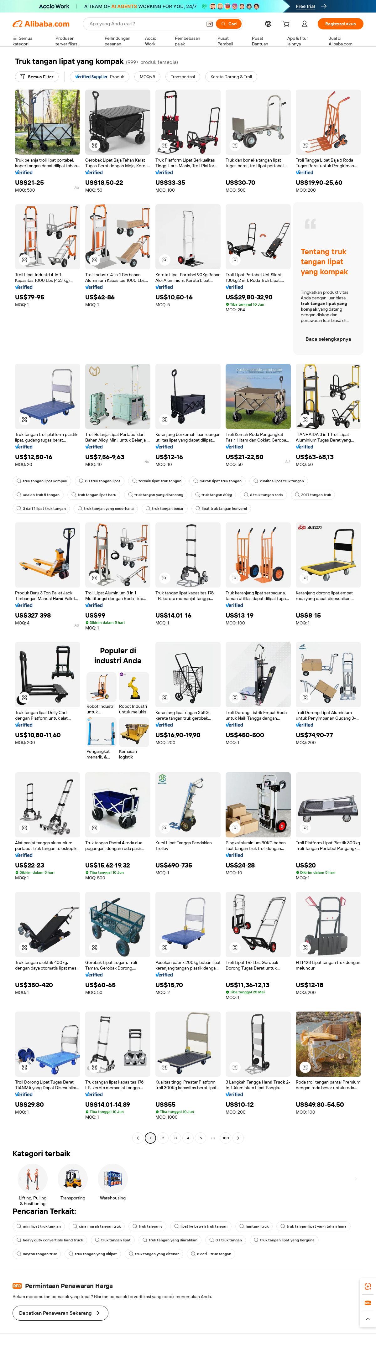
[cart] (287, 24)
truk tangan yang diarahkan (170, 1240)
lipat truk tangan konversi (221, 508)
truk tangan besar (165, 508)
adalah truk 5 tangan (38, 494)
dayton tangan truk (37, 1253)
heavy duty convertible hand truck (50, 1240)
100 (225, 1138)
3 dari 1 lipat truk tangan (41, 508)
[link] (368, 1286)
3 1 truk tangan (225, 1240)
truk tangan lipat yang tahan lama (313, 1226)
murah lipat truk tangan (217, 481)
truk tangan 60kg (213, 494)
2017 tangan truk (313, 494)
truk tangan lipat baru (93, 494)
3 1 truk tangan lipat (99, 481)
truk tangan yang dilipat (93, 1253)
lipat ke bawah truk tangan (200, 1226)
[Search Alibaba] (145, 23)
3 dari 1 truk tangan (211, 1253)
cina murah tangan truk (97, 1226)
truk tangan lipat (113, 1240)
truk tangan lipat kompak (42, 481)
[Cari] (229, 24)
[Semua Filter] (37, 76)
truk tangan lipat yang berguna (284, 1240)
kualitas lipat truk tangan (278, 481)
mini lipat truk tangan (39, 1226)
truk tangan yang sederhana (106, 508)
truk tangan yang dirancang (155, 494)
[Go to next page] (238, 1138)
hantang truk (254, 1226)
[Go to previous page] (138, 1138)
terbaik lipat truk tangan (156, 481)
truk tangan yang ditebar (154, 1253)
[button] (209, 24)
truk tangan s (147, 1226)
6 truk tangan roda (263, 494)
